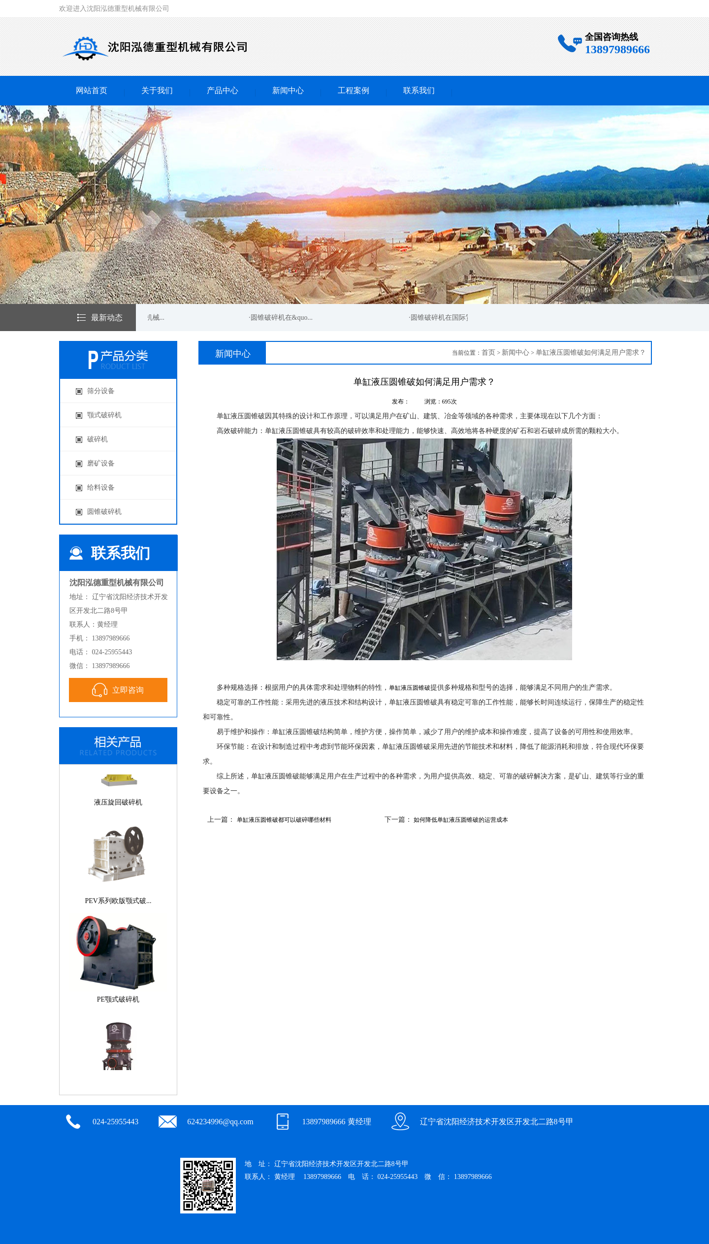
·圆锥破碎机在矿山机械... (127, 317)
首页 (488, 352)
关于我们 (157, 90)
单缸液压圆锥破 (409, 687)
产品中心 (222, 90)
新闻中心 (288, 90)
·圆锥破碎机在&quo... (281, 317)
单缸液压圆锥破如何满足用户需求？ (591, 352)
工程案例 (353, 90)
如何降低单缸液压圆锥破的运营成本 (461, 819)
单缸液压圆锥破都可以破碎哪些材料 (284, 819)
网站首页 (91, 90)
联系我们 (419, 90)
